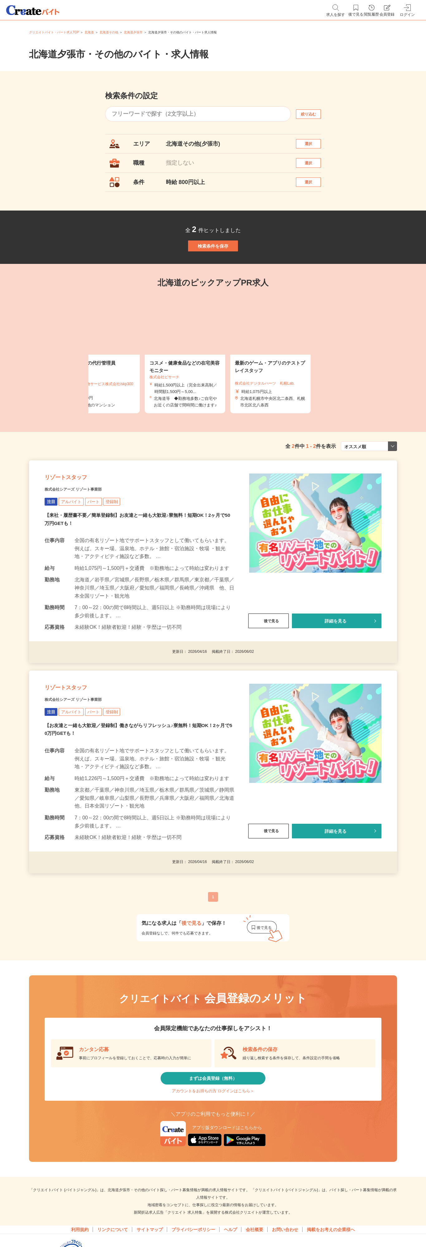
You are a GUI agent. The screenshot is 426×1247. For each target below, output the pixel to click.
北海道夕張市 (133, 32)
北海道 (89, 32)
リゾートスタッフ (78, 515)
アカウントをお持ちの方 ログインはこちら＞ (213, 1155)
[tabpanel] (213, 384)
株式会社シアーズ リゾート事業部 (87, 530)
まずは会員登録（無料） (213, 1137)
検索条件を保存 (213, 269)
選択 (314, 146)
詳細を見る (335, 662)
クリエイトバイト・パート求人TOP (54, 32)
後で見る (268, 662)
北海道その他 (108, 32)
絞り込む (314, 114)
